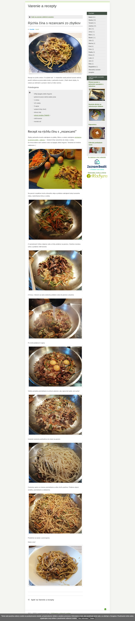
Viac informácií (83, 618)
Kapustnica (92, 124)
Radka (92, 52)
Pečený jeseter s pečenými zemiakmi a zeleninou (96, 84)
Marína (92, 43)
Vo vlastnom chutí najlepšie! (97, 157)
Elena (91, 55)
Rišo (91, 64)
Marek (92, 37)
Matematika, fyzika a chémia (97, 172)
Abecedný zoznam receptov (94, 71)
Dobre (92, 618)
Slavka (92, 20)
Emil (91, 46)
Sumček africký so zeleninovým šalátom (96, 105)
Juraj (91, 32)
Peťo (91, 49)
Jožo (91, 40)
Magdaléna (93, 66)
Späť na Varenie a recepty (42, 600)
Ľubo (91, 58)
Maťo (92, 34)
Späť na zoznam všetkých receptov (42, 17)
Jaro (91, 61)
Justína (92, 26)
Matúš (37, 29)
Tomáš (92, 23)
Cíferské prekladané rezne (95, 143)
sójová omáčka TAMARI (41, 115)
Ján (91, 29)
